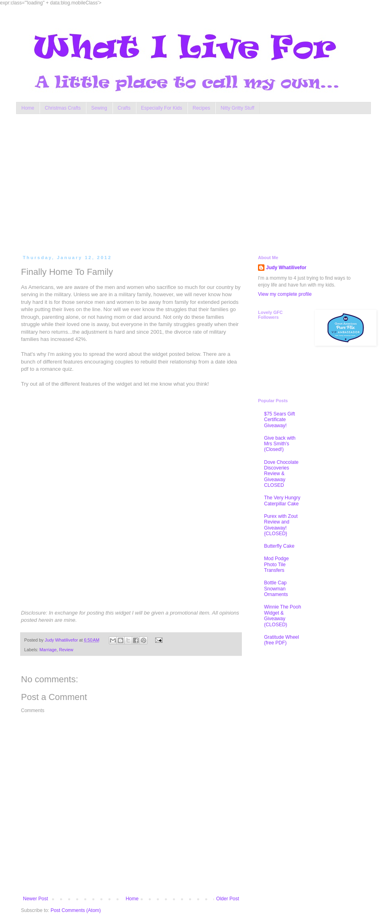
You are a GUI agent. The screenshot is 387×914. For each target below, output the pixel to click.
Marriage (48, 649)
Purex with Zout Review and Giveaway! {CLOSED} (281, 524)
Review (66, 649)
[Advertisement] (166, 182)
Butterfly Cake (279, 546)
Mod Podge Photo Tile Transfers (276, 564)
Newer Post (35, 899)
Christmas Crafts (63, 108)
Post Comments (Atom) (75, 910)
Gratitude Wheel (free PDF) (281, 640)
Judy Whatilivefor (286, 267)
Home (27, 108)
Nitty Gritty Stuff (237, 108)
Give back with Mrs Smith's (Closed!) (279, 444)
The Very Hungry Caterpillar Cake (282, 500)
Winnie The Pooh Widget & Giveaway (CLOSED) (282, 615)
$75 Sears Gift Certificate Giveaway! (279, 419)
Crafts (124, 108)
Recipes (201, 108)
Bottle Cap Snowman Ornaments (276, 588)
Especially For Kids (161, 108)
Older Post (227, 899)
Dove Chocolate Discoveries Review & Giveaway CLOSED (281, 473)
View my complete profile (285, 294)
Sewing (99, 108)
